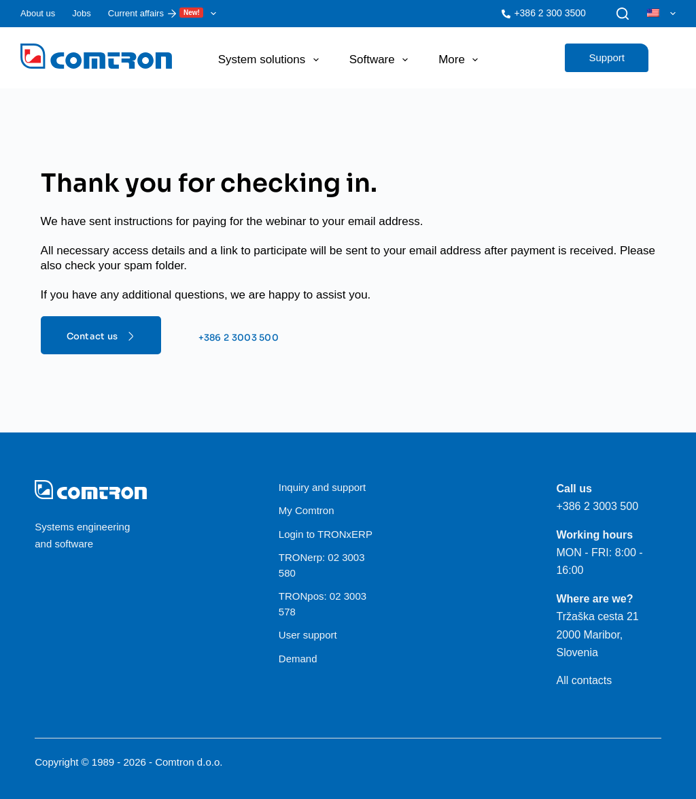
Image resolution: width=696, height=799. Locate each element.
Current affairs (165, 13)
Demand (298, 658)
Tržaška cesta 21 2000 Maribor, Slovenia (597, 634)
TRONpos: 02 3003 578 (322, 603)
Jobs (81, 13)
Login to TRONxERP (325, 534)
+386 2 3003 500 (597, 506)
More (460, 60)
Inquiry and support (322, 487)
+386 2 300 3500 (550, 12)
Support (607, 57)
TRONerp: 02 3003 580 (322, 565)
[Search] (622, 13)
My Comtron (306, 510)
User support (308, 635)
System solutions (271, 60)
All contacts (584, 680)
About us (37, 13)
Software (381, 60)
